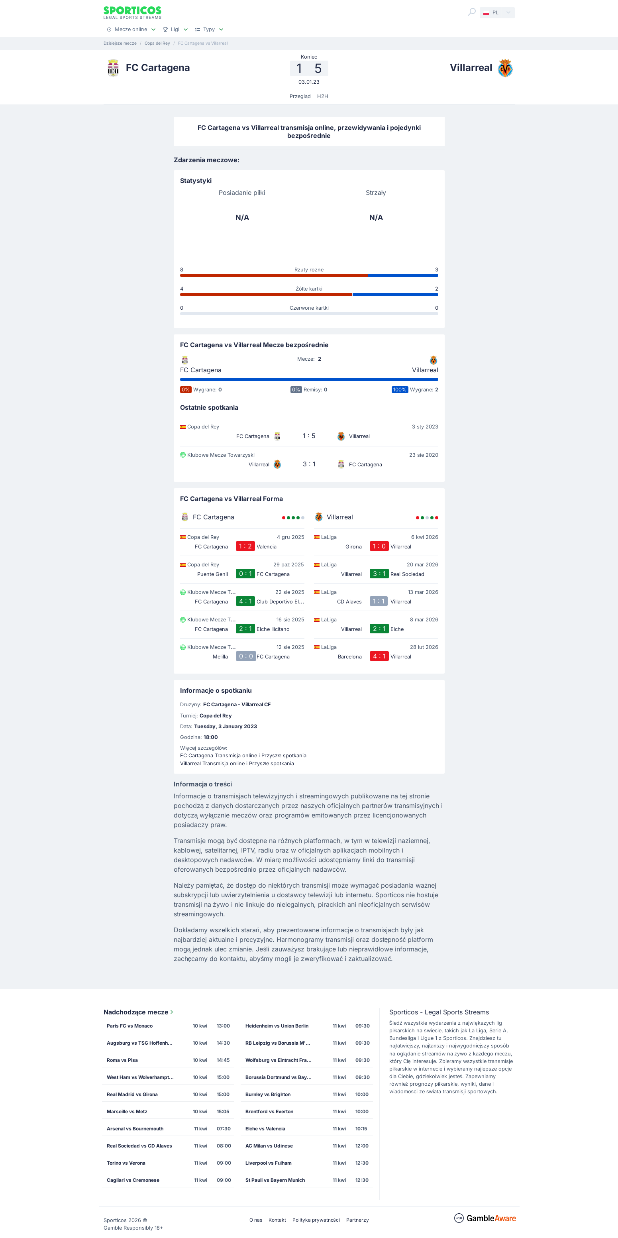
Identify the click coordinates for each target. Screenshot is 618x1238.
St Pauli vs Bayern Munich (275, 1180)
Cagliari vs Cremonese (133, 1180)
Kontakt (277, 1220)
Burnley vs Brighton (267, 1094)
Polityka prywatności (316, 1220)
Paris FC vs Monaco (130, 1026)
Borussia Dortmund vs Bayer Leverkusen (281, 1077)
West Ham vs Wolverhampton (141, 1077)
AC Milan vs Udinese (269, 1146)
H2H (322, 96)
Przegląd (300, 96)
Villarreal (425, 370)
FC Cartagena (201, 370)
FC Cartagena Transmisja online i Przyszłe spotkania (243, 756)
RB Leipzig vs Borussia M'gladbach (281, 1043)
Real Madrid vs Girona (132, 1094)
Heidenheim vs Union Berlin (276, 1026)
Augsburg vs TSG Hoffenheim (141, 1043)
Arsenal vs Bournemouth (135, 1129)
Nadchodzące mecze (139, 1012)
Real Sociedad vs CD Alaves (139, 1146)
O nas (255, 1220)
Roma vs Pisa (122, 1060)
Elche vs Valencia (265, 1129)
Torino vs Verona (126, 1163)
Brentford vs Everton (269, 1111)
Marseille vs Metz (127, 1111)
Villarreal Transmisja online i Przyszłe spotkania (237, 763)
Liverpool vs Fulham (268, 1163)
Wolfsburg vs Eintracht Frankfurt (281, 1060)
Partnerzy (357, 1220)
